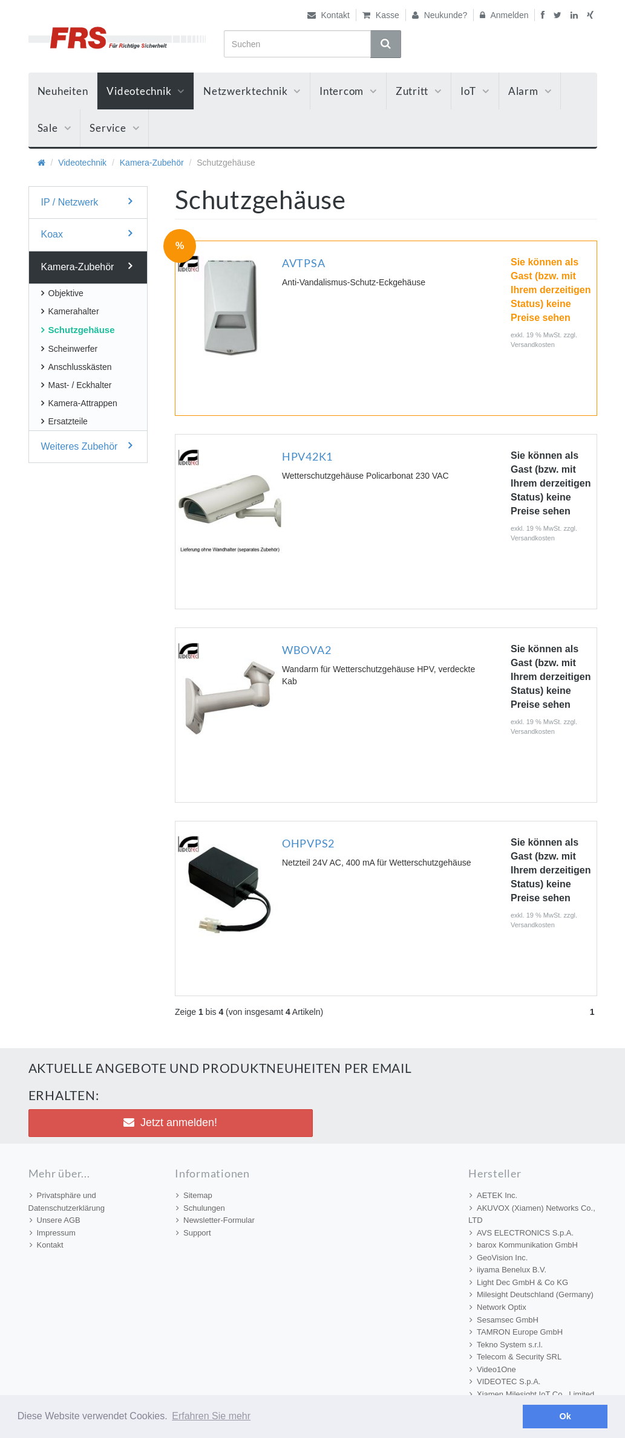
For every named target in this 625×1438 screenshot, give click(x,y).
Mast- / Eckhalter (76, 385)
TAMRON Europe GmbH (516, 1331)
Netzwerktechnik (252, 91)
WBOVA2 (307, 649)
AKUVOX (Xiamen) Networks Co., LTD (531, 1214)
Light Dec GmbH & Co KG (519, 1282)
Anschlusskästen (76, 367)
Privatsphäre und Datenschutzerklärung (66, 1202)
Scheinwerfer (69, 349)
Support (193, 1232)
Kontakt (328, 15)
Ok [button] (565, 1416)
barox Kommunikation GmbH (524, 1244)
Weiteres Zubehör (87, 446)
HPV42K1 (307, 456)
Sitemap (194, 1195)
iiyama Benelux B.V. (508, 1269)
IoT (474, 91)
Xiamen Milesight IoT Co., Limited (532, 1394)
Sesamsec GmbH (504, 1319)
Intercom (348, 91)
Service (114, 127)
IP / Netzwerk (87, 201)
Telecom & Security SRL (515, 1356)
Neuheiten (63, 91)
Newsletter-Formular (215, 1220)
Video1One (493, 1369)
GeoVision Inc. (499, 1257)
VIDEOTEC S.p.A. (505, 1381)
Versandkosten (533, 344)
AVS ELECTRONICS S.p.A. (522, 1232)
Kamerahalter (70, 311)
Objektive (62, 293)
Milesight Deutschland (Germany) (532, 1294)
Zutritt (419, 91)
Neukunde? (440, 15)
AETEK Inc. (493, 1195)
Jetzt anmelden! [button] (170, 1122)
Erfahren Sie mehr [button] (211, 1416)
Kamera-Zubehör (152, 162)
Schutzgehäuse (78, 330)
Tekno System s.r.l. (506, 1344)
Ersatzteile (64, 421)
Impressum (53, 1232)
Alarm (530, 91)
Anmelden (504, 15)
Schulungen (200, 1208)
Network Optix (498, 1307)
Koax (87, 233)
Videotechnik (145, 91)
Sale (54, 127)
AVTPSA (304, 263)
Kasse (380, 15)
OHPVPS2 (308, 843)
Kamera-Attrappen (79, 403)
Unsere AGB (55, 1220)
